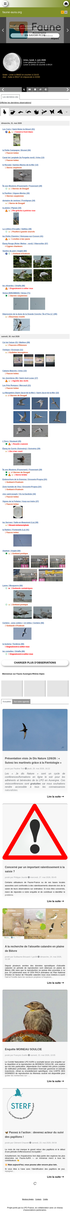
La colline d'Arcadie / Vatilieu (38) (17, 229)
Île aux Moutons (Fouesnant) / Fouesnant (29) (22, 186)
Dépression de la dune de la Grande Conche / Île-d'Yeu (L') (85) (29, 314)
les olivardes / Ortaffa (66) (13, 286)
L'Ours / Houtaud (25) (11, 441)
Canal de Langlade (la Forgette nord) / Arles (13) (23, 157)
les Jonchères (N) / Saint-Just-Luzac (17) (20, 378)
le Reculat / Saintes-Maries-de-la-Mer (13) (20, 165)
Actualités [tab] (7, 701)
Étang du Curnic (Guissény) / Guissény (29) (21, 449)
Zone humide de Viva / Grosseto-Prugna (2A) (22, 487)
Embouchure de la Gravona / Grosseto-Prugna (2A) (24, 479)
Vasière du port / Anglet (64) (14, 251)
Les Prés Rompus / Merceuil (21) (16, 385)
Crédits (45, 1199)
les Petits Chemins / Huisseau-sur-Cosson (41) (22, 236)
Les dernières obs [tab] (10, 97)
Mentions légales (28, 1199)
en (66, 12)
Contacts (38, 1199)
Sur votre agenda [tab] (21, 701)
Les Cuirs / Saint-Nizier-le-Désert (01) (18, 129)
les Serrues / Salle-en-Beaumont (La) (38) (20, 522)
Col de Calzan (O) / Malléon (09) (16, 342)
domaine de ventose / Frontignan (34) (18, 201)
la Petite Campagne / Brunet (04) (16, 150)
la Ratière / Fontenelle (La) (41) (15, 530)
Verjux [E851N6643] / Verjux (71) (16, 293)
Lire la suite (55, 796)
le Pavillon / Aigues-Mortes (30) (16, 193)
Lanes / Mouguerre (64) (12, 586)
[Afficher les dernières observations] (15, 102)
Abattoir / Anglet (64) (11, 551)
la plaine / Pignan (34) (11, 208)
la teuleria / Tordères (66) (13, 644)
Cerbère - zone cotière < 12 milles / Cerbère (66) (23, 623)
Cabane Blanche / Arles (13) (14, 371)
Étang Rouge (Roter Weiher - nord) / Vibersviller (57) (25, 244)
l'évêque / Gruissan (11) (12, 350)
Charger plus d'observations (35, 662)
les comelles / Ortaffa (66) (13, 651)
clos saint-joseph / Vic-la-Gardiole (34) (19, 494)
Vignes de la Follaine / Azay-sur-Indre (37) (20, 501)
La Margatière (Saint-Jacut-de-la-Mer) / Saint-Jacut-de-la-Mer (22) (30, 393)
